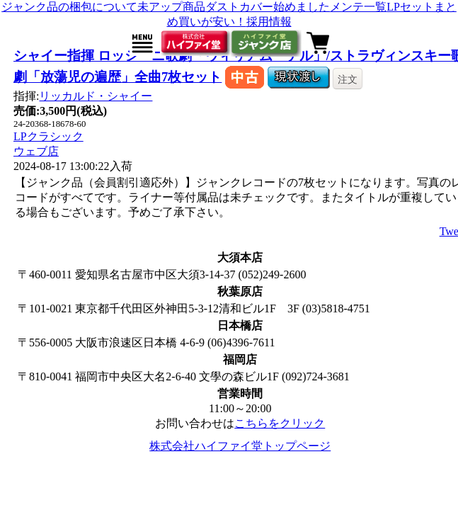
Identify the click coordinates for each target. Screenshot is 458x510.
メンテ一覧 (358, 7)
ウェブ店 (36, 151)
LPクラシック (48, 136)
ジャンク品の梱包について (69, 7)
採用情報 (269, 22)
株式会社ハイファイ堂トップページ (240, 446)
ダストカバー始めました (267, 7)
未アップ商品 (171, 7)
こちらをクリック (279, 423)
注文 (347, 79)
